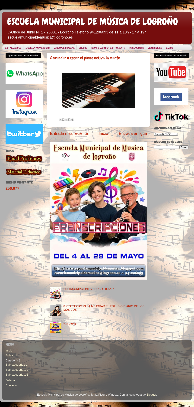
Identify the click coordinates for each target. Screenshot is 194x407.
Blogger (151, 394)
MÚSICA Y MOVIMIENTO (37, 47)
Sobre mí (11, 355)
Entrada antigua (133, 133)
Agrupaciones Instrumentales (23, 55)
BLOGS (169, 47)
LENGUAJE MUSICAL (64, 47)
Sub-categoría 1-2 (17, 369)
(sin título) (69, 323)
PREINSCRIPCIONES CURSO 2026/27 (88, 289)
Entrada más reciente (69, 133)
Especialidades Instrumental (171, 55)
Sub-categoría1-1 (17, 364)
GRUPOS (83, 47)
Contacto (11, 385)
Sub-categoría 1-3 (17, 374)
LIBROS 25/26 (155, 47)
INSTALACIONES (13, 47)
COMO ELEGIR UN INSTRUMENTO (108, 47)
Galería (10, 380)
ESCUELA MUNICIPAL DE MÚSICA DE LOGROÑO (92, 21)
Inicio (103, 133)
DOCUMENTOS (136, 47)
